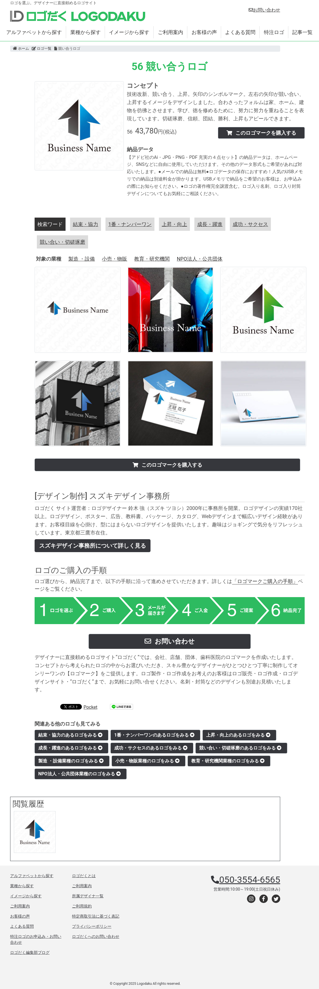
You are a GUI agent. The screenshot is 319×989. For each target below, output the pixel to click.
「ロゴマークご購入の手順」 (265, 581)
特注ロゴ (274, 32)
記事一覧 (302, 32)
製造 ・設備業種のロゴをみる (71, 761)
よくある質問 (240, 32)
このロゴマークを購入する (261, 133)
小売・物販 (114, 259)
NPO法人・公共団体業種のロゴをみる (79, 773)
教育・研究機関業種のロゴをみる (227, 761)
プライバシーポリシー (91, 926)
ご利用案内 (170, 32)
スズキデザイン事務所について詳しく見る (92, 545)
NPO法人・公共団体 (200, 259)
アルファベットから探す (34, 32)
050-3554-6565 (249, 879)
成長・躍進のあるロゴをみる (70, 748)
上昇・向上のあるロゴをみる (238, 735)
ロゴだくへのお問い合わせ (95, 936)
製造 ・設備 (81, 259)
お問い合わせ (264, 10)
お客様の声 (204, 32)
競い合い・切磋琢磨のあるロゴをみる (240, 748)
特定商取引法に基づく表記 (95, 916)
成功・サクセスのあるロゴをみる (150, 748)
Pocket (90, 707)
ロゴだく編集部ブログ (30, 952)
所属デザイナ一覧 (88, 896)
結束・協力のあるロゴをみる (70, 735)
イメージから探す (129, 32)
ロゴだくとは (84, 875)
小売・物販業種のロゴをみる (147, 761)
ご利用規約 (82, 906)
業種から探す (85, 32)
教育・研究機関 (152, 259)
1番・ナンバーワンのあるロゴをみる (154, 735)
